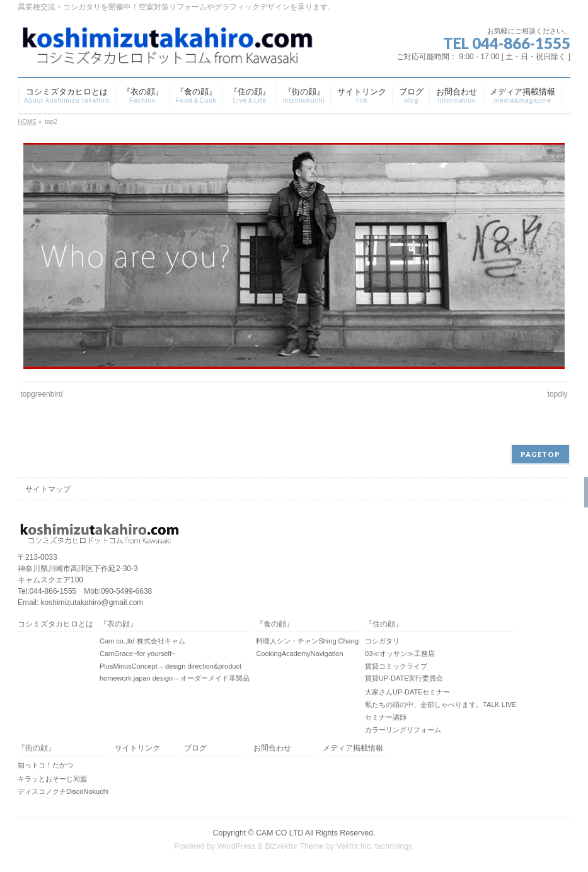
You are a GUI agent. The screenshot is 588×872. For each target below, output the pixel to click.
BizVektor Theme (294, 846)
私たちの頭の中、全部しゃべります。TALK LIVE (441, 704)
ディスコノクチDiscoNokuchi (63, 791)
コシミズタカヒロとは (55, 624)
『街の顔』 (36, 748)
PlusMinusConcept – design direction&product (170, 666)
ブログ (195, 748)
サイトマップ (48, 489)
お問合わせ (272, 748)
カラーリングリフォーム (403, 729)
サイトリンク (137, 748)
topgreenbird (41, 394)
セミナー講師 (385, 717)
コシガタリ (382, 641)
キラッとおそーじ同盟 (52, 779)
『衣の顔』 (118, 624)
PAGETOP (540, 454)
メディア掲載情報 (353, 748)
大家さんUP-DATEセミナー (407, 692)
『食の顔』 (275, 624)
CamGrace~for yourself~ (137, 653)
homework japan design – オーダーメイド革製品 (175, 678)
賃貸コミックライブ (396, 666)
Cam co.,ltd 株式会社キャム (142, 641)
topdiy (558, 394)
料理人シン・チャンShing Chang (307, 641)
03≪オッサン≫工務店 (400, 653)
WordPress (236, 846)
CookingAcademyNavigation (299, 653)
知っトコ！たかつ (45, 765)
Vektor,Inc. (355, 846)
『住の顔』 (384, 624)
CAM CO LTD (279, 833)
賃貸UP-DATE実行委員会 (404, 678)
